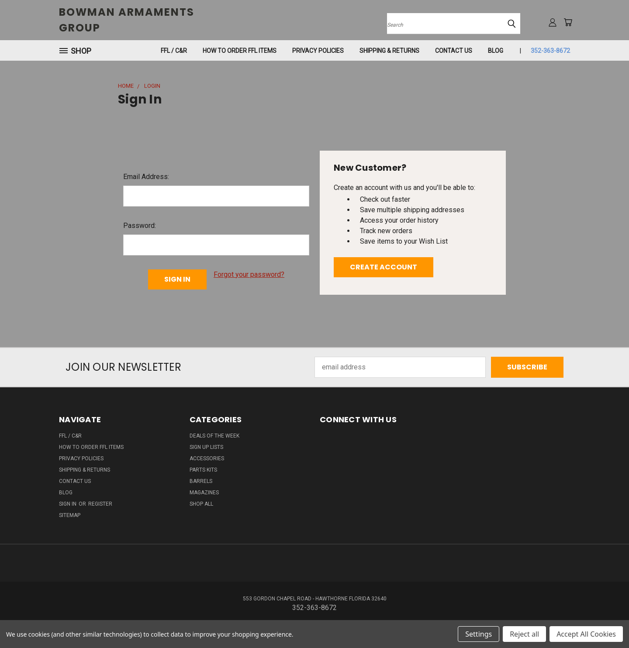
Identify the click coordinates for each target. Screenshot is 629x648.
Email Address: (146, 176)
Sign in (68, 504)
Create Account (383, 267)
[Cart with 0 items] (567, 22)
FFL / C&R (174, 50)
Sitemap (69, 515)
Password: (139, 225)
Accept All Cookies (586, 634)
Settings (478, 634)
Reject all (524, 634)
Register (100, 504)
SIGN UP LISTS (206, 447)
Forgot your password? (249, 274)
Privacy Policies (318, 50)
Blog (495, 50)
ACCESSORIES (207, 458)
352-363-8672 (550, 50)
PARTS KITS (203, 470)
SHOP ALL (201, 504)
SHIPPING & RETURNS (389, 50)
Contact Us (453, 50)
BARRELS (201, 481)
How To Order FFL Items (239, 50)
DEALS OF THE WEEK (214, 436)
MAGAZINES (204, 492)
